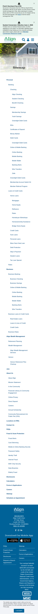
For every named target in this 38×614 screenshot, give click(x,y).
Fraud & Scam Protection (8, 551)
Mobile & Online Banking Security (19, 447)
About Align (12, 378)
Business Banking (14, 274)
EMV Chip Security (14, 464)
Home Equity (16, 205)
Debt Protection (15, 247)
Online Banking (17, 152)
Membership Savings (19, 112)
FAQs (5, 546)
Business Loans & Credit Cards (18, 314)
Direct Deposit (13, 401)
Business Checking (16, 279)
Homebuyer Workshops (20, 217)
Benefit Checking (17, 103)
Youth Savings (17, 116)
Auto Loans (14, 235)
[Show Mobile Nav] (32, 39)
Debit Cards (14, 138)
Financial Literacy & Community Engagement (18, 392)
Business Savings (16, 283)
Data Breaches (13, 468)
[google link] (13, 540)
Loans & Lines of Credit (18, 323)
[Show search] (23, 39)
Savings (12, 107)
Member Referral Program (18, 186)
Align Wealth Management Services (19, 351)
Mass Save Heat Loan (17, 243)
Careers (11, 405)
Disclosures (7, 556)
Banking (11, 84)
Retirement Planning (15, 341)
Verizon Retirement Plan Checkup (18, 363)
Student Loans (15, 256)
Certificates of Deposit (17, 129)
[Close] (34, 3)
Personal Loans (15, 239)
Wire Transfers (17, 169)
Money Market (15, 134)
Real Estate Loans (16, 319)
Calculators (22, 550)
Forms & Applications (26, 554)
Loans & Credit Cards (15, 191)
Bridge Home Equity (18, 226)
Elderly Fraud (12, 472)
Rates (14, 213)
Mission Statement (14, 382)
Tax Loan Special (16, 260)
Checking (13, 89)
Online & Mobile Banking (18, 147)
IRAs (11, 125)
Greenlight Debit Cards (19, 120)
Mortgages (15, 200)
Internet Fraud (13, 459)
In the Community (14, 386)
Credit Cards (14, 230)
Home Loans (14, 196)
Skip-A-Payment (15, 252)
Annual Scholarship (15, 410)
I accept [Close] (19, 610)
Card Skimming (13, 442)
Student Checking (18, 98)
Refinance (15, 209)
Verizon (10, 357)
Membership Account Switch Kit (20, 182)
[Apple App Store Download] (25, 540)
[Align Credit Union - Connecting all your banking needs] (19, 510)
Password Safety (13, 451)
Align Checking (17, 94)
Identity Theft (12, 455)
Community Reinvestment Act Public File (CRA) (18, 415)
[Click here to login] (28, 39)
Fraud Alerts (12, 438)
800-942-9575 (19, 516)
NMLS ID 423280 (19, 526)
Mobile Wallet (16, 160)
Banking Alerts (17, 165)
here (19, 14)
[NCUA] (26, 594)
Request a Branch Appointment (9, 561)
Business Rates (13, 332)
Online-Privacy (13, 397)
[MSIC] (27, 598)
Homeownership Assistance (21, 222)
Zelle (13, 173)
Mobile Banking (17, 156)
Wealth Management (15, 345)
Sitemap (21, 546)
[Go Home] (10, 40)
